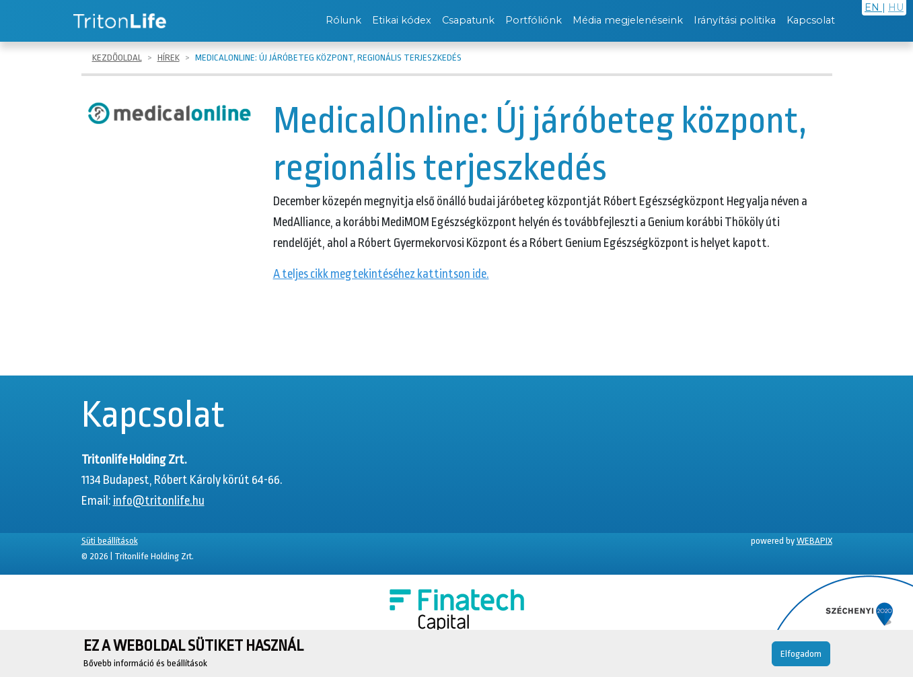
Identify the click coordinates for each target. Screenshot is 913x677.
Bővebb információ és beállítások (145, 663)
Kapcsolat (811, 20)
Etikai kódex (401, 20)
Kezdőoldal (117, 57)
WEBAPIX (814, 541)
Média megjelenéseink (628, 20)
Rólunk (343, 20)
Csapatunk (468, 20)
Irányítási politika (735, 20)
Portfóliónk (533, 20)
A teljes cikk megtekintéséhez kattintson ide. (381, 274)
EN (873, 7)
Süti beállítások (109, 541)
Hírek (168, 57)
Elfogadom (800, 654)
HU (896, 7)
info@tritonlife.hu (159, 500)
